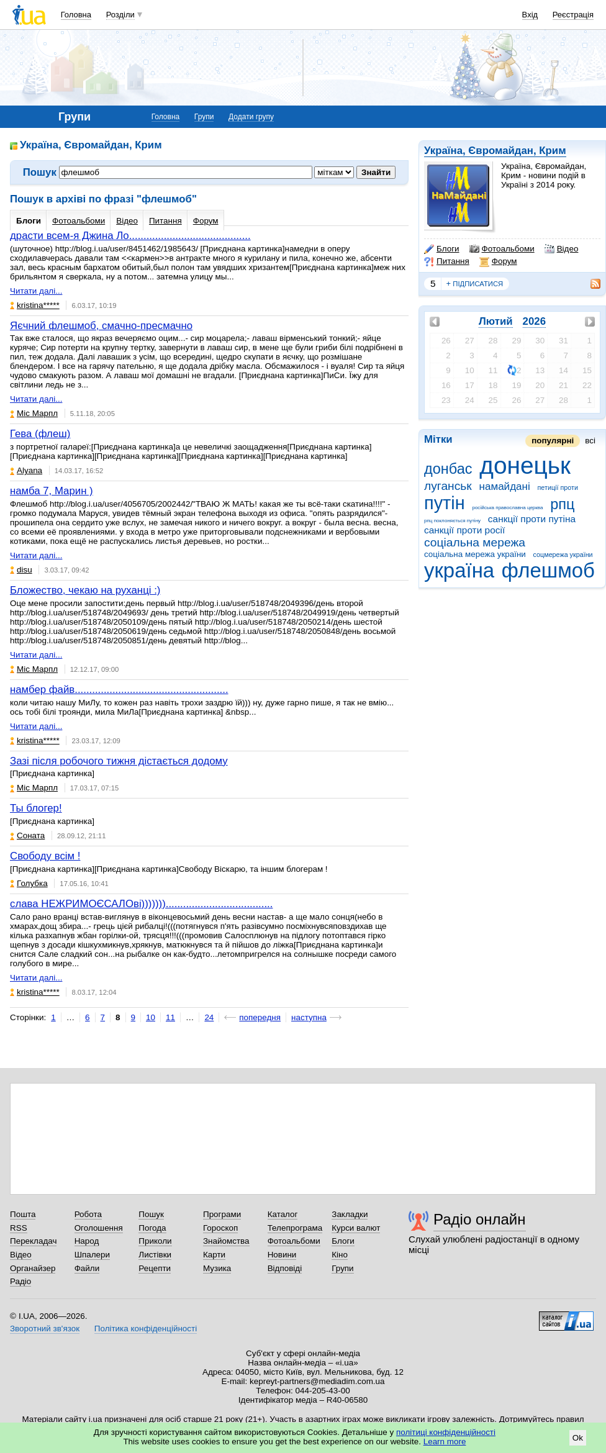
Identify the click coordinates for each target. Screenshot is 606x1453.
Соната (27, 835)
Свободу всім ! (45, 856)
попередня (260, 1017)
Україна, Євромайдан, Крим (495, 150)
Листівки (154, 1254)
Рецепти (154, 1268)
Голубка (29, 883)
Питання (446, 261)
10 (150, 1017)
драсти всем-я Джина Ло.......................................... (130, 236)
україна (459, 570)
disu (21, 569)
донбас (448, 469)
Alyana (26, 470)
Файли (87, 1268)
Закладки (350, 1214)
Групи (204, 116)
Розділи (120, 14)
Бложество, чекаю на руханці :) (85, 590)
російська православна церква (507, 507)
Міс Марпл (34, 413)
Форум (498, 261)
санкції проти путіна (532, 519)
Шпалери (92, 1254)
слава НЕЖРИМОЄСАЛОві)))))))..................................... (141, 904)
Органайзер (32, 1268)
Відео (562, 249)
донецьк (525, 465)
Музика (217, 1268)
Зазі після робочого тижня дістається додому (119, 761)
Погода (152, 1228)
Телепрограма (295, 1228)
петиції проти (558, 487)
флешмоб (548, 570)
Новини (282, 1254)
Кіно (340, 1254)
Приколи (154, 1241)
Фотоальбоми (502, 249)
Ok (577, 1437)
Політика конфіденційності (145, 1328)
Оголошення (99, 1228)
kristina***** (35, 305)
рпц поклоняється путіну (452, 520)
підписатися (475, 284)
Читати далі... (36, 291)
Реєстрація (573, 14)
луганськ (448, 485)
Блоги (441, 249)
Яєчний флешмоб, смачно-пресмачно (101, 326)
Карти (214, 1254)
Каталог (283, 1214)
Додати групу (251, 116)
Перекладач (33, 1241)
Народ (87, 1241)
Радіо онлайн (479, 1219)
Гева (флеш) (40, 434)
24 (209, 1017)
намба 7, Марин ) (51, 491)
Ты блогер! (36, 808)
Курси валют (356, 1228)
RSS (18, 1228)
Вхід (530, 14)
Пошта (22, 1214)
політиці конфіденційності (445, 1432)
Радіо (20, 1281)
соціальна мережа (474, 542)
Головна (76, 14)
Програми (222, 1214)
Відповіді (285, 1268)
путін (444, 503)
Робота (88, 1214)
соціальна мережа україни (475, 554)
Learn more (444, 1441)
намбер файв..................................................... (119, 689)
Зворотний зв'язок (44, 1328)
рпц (562, 504)
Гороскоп (220, 1228)
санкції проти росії (464, 530)
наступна (309, 1017)
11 (170, 1017)
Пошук (151, 1214)
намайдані (504, 486)
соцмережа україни (563, 554)
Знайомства (226, 1241)
